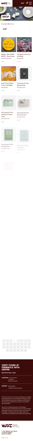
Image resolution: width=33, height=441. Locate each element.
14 (21, 344)
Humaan (9, 434)
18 (7, 347)
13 (18, 344)
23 (25, 347)
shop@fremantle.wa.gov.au (15, 388)
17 (3, 347)
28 (18, 350)
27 (14, 350)
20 (14, 347)
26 (11, 350)
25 (7, 350)
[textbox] (16, 29)
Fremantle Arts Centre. (11, 431)
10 (7, 344)
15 (25, 344)
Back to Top (5, 437)
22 (21, 347)
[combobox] (16, 29)
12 (14, 344)
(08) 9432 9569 (11, 386)
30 (25, 350)
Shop (22, 3)
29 (21, 350)
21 (18, 347)
